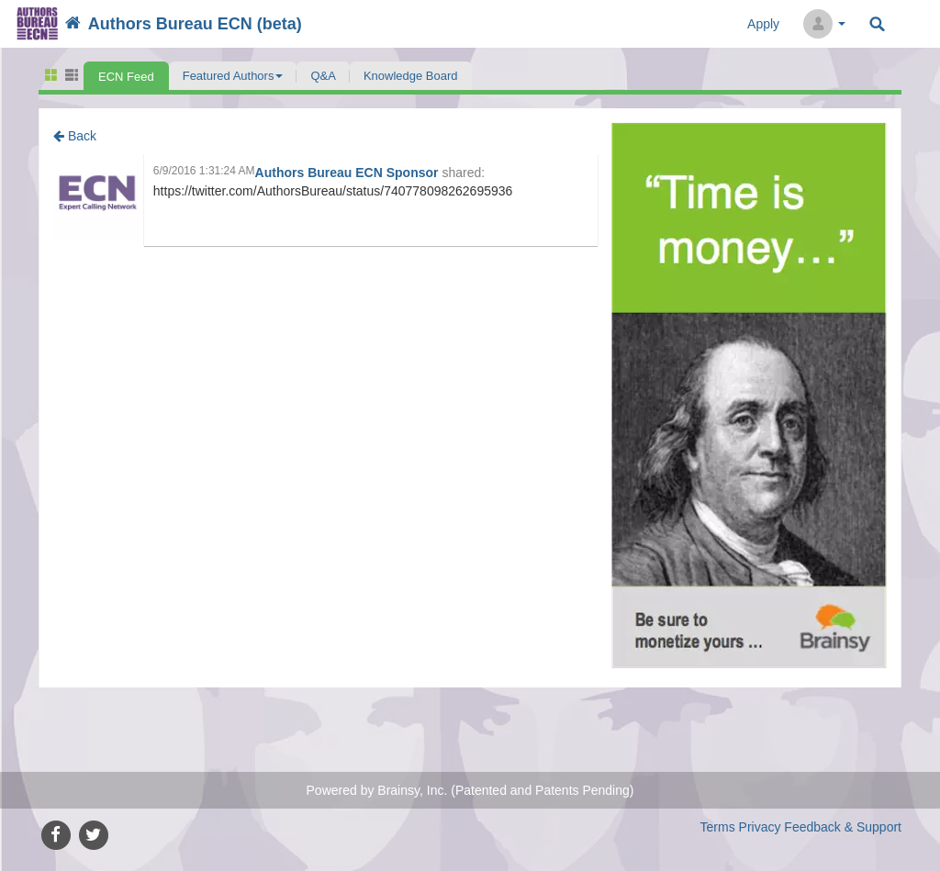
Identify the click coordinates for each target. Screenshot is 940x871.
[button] (233, 75)
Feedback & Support (842, 827)
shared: (463, 172)
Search (877, 24)
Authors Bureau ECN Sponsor (348, 172)
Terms (717, 827)
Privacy (760, 827)
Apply (763, 24)
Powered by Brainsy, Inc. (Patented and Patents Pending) (470, 790)
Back (74, 135)
